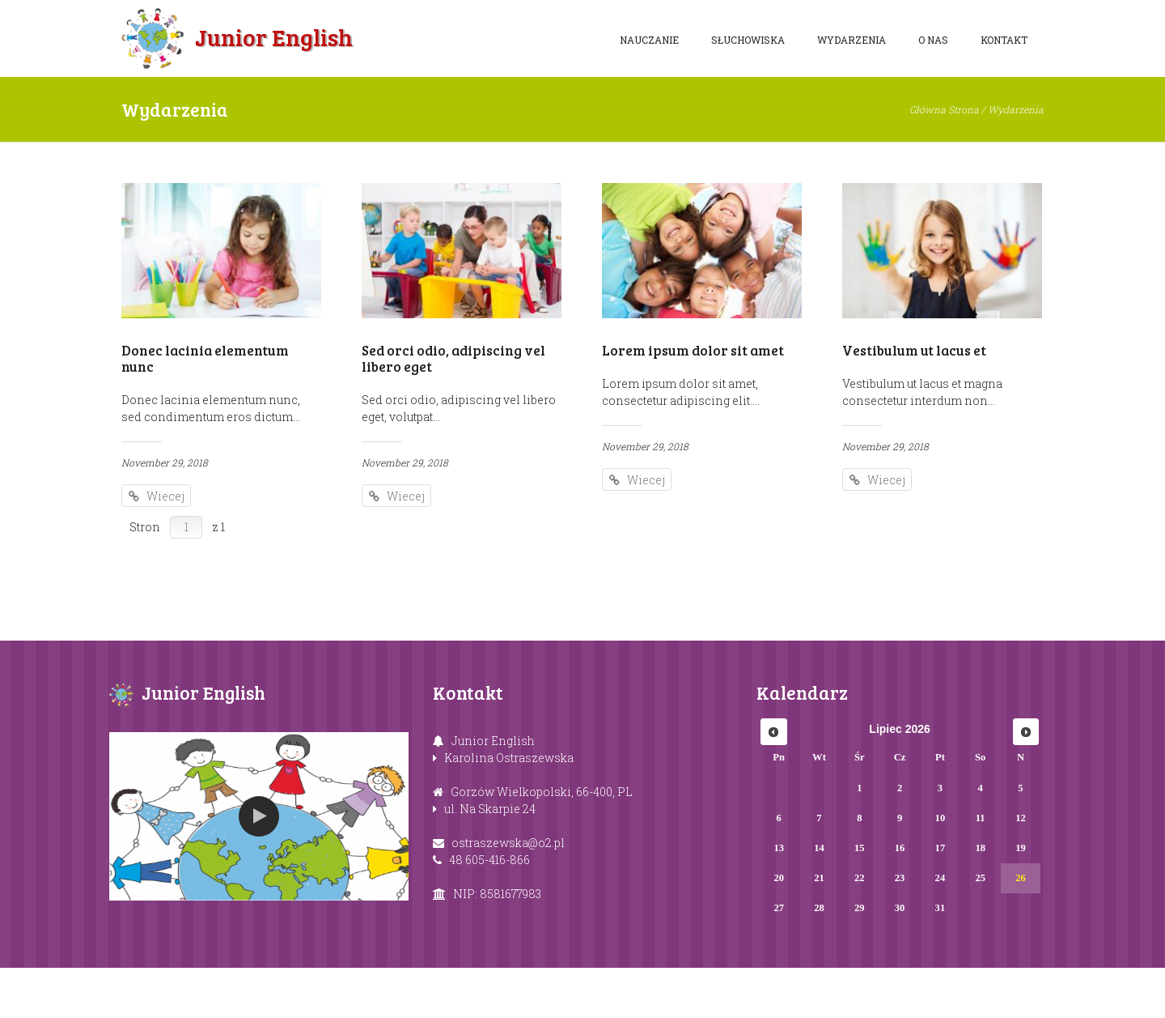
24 (940, 928)
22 (859, 928)
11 (980, 868)
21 (819, 928)
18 (980, 898)
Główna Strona (944, 109)
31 (940, 958)
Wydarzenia (851, 39)
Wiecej (166, 496)
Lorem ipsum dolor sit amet (693, 350)
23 (900, 928)
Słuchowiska (748, 39)
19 (1020, 898)
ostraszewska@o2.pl (508, 892)
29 (859, 958)
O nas (933, 39)
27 (778, 958)
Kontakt (1004, 39)
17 (940, 898)
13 (778, 898)
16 (900, 898)
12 (1020, 868)
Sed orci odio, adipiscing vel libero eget (453, 358)
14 (819, 898)
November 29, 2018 (164, 462)
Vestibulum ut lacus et (914, 350)
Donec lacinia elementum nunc (205, 358)
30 (900, 958)
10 (940, 868)
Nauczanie (649, 39)
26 (1020, 928)
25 (980, 928)
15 (859, 898)
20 (778, 928)
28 (819, 958)
